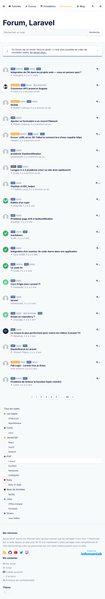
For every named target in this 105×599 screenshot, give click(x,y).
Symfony (12, 465)
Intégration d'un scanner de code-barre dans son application (44, 251)
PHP (7, 456)
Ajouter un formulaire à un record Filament (34, 121)
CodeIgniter (13, 475)
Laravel (11, 461)
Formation (12, 508)
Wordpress (13, 470)
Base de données (14, 489)
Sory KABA (19, 254)
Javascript (11, 437)
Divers (8, 513)
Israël (13, 238)
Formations (48, 6)
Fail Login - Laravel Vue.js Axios (28, 365)
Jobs (8, 499)
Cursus (31, 6)
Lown (16, 384)
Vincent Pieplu (20, 352)
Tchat (7, 567)
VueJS (11, 447)
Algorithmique (14, 423)
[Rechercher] (93, 6)
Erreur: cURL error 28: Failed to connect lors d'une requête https (46, 137)
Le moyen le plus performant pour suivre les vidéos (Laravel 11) (46, 332)
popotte (17, 205)
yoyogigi (18, 319)
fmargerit (18, 75)
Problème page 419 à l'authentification (32, 218)
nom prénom (17, 368)
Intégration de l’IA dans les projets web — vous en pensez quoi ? (46, 72)
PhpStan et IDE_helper (23, 186)
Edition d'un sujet (20, 202)
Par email (9, 563)
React (11, 442)
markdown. (17, 235)
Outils (8, 427)
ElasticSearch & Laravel (23, 349)
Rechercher (94, 32)
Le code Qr (17, 267)
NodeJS (12, 451)
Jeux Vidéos (14, 518)
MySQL (11, 494)
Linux (10, 432)
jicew (16, 173)
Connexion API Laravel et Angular (29, 88)
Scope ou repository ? (23, 316)
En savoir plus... (38, 52)
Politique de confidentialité (18, 580)
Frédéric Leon (20, 189)
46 (67, 396)
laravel (14, 300)
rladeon (15, 140)
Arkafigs (15, 221)
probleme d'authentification (26, 153)
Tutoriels (15, 6)
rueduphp (18, 287)
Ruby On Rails (14, 484)
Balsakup (18, 336)
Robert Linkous (21, 107)
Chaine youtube (12, 572)
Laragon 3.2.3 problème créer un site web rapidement (41, 169)
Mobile (14, 104)
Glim (15, 91)
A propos (9, 576)
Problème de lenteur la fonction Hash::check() (36, 381)
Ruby (8, 479)
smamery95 (17, 156)
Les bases (10, 413)
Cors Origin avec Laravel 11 (25, 283)
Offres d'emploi (15, 503)
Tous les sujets (12, 408)
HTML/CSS (13, 418)
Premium (66, 6)
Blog (81, 6)
